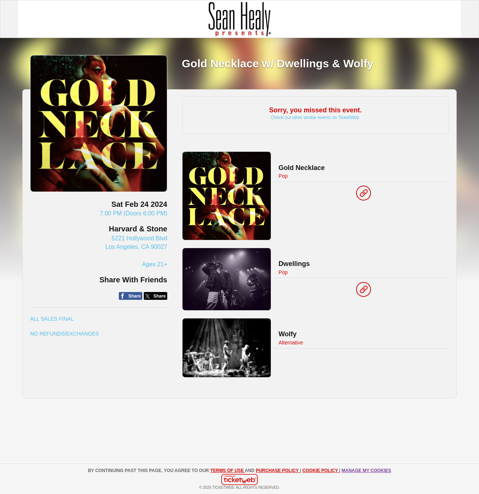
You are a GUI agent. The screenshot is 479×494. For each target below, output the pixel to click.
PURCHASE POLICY (278, 470)
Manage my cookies (366, 470)
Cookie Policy (320, 470)
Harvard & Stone (138, 229)
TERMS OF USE (227, 470)
